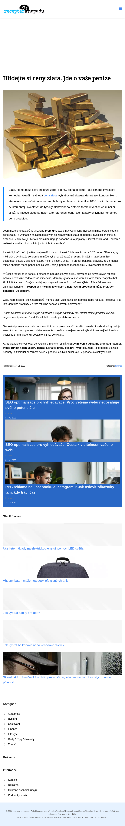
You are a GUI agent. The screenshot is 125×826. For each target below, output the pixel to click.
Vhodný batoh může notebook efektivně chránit (35, 580)
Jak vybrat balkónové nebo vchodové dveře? (34, 645)
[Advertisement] (62, 40)
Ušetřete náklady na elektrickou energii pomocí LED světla (43, 548)
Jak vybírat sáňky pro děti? (21, 612)
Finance (118, 366)
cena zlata (50, 195)
